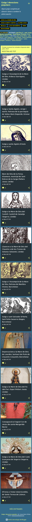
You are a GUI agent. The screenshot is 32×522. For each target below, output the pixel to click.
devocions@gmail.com (18, 515)
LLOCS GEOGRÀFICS (14, 25)
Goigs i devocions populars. (9, 514)
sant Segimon (8, 37)
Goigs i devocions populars (9, 3)
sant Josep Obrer (21, 35)
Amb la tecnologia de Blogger (16, 519)
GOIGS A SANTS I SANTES (8, 23)
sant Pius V (19, 32)
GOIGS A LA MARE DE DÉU (8, 20)
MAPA (24, 25)
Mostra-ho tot (9, 51)
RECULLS (3, 25)
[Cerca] (25, 3)
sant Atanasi (11, 39)
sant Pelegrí (17, 37)
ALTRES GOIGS (22, 23)
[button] (29, 85)
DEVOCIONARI (5, 28)
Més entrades (16, 509)
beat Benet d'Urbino (19, 34)
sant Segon (19, 39)
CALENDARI (4, 32)
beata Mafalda (26, 37)
